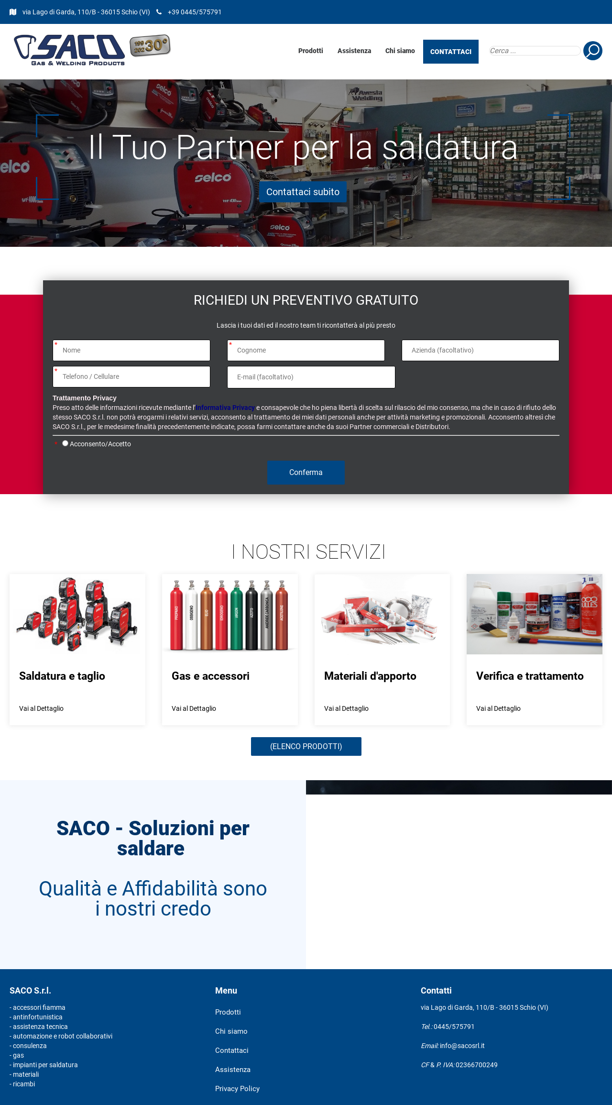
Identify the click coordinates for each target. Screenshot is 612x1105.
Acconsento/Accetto (100, 444)
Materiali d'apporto (370, 676)
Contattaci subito (302, 192)
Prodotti (310, 51)
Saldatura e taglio (62, 676)
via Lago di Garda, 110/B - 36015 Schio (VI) (87, 12)
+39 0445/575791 (195, 12)
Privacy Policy (237, 1088)
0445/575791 (454, 1026)
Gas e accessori (211, 676)
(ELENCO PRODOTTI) (306, 746)
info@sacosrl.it (462, 1046)
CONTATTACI (450, 51)
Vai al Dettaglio (41, 708)
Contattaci (232, 1050)
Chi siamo (400, 51)
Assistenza (354, 51)
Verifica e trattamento (530, 676)
